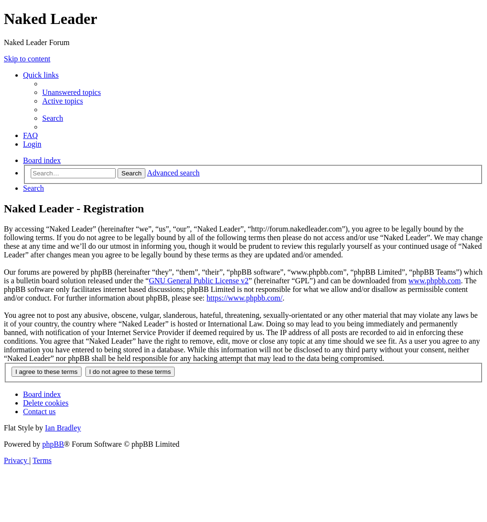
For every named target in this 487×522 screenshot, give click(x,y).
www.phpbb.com (434, 281)
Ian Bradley (63, 428)
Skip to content (27, 59)
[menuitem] (71, 92)
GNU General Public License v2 (199, 281)
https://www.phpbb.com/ (245, 298)
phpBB (53, 444)
